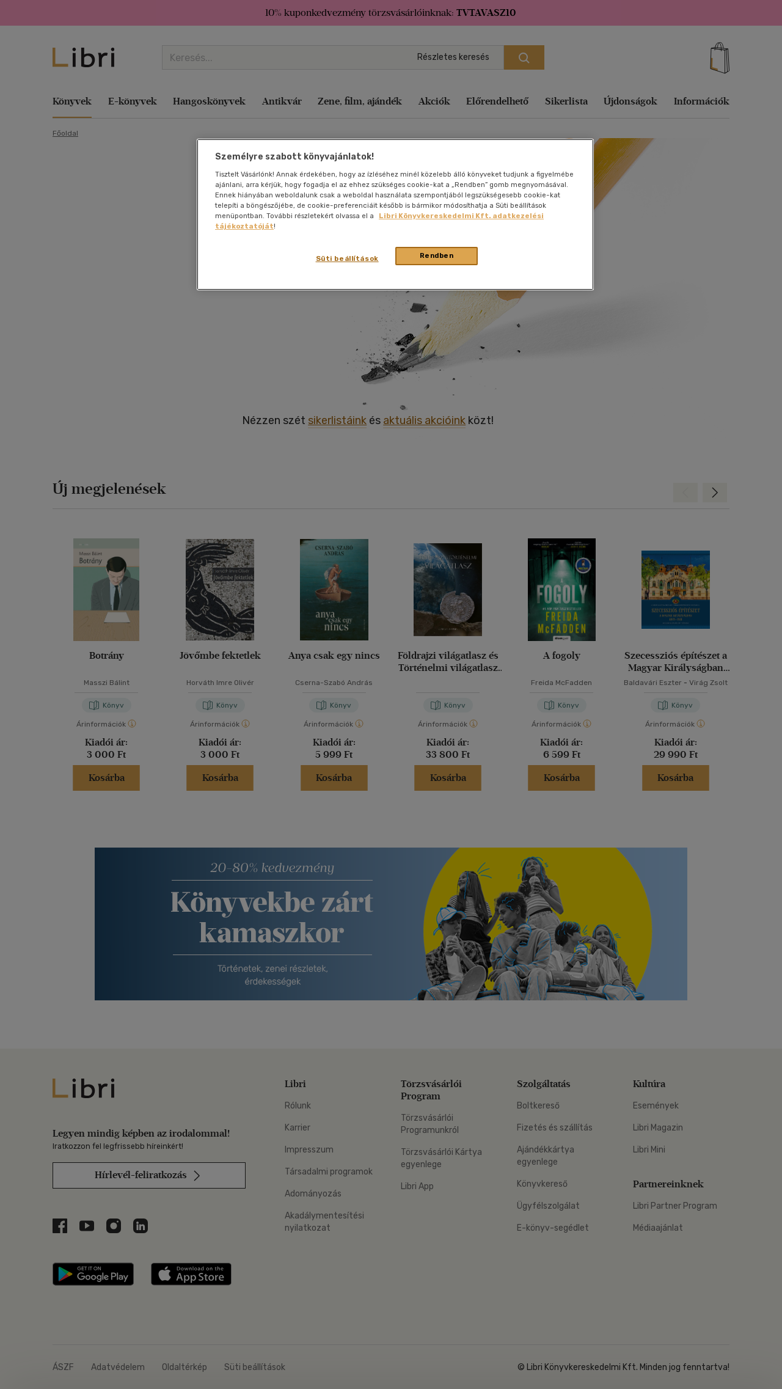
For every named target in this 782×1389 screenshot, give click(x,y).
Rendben (437, 255)
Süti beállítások (347, 258)
